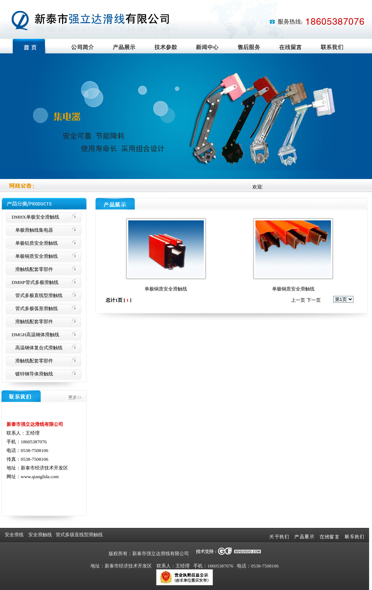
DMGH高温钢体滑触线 (35, 334)
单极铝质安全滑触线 (36, 243)
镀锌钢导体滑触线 (34, 374)
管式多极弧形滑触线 (36, 308)
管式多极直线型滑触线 (38, 295)
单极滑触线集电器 (34, 230)
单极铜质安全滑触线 (36, 256)
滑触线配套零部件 (34, 269)
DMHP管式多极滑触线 (35, 282)
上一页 (298, 300)
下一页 (314, 300)
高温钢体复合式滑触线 (38, 347)
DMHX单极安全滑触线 (35, 217)
